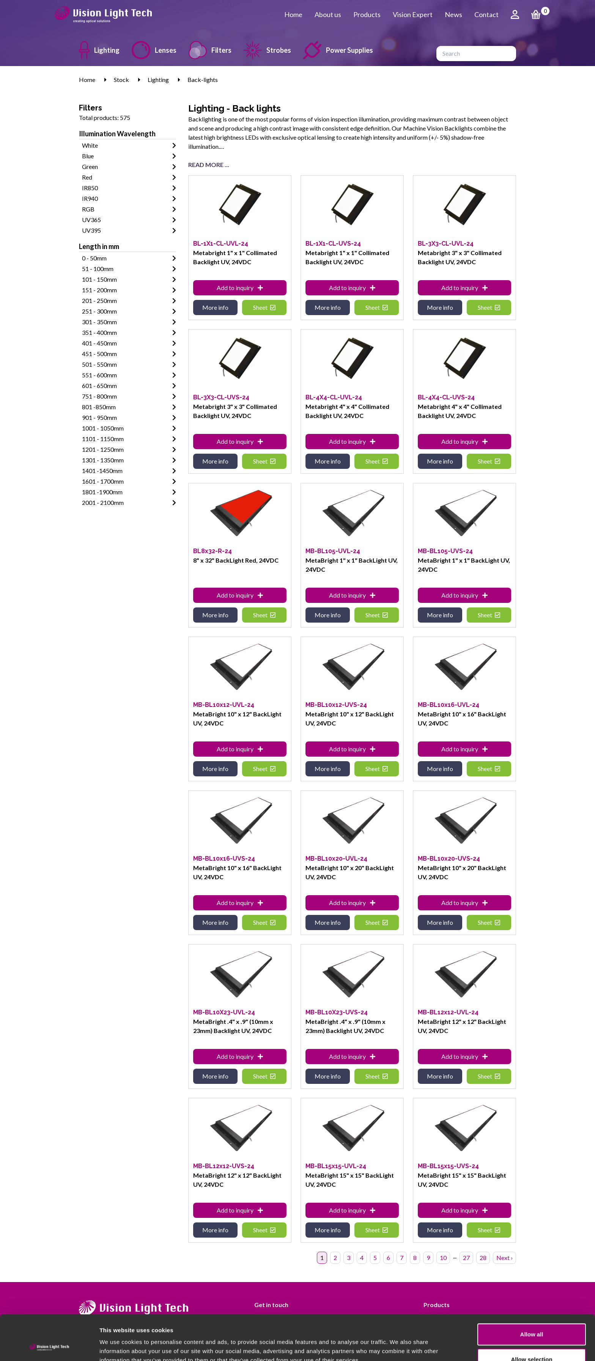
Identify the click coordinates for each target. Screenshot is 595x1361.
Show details (398, 1346)
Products (367, 14)
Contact (486, 14)
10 (443, 1257)
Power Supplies (338, 50)
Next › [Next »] (504, 1257)
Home (293, 14)
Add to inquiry (240, 287)
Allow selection (531, 1317)
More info (215, 307)
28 (483, 1257)
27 (466, 1257)
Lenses (154, 50)
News (453, 14)
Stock (121, 79)
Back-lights (202, 79)
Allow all (531, 1292)
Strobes (267, 50)
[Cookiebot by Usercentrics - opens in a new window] (49, 1346)
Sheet (264, 307)
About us (328, 14)
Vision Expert (413, 14)
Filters (210, 50)
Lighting (99, 50)
